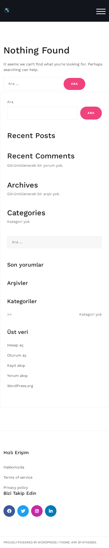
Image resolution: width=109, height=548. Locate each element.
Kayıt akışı (16, 365)
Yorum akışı (17, 375)
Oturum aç (17, 355)
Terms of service (17, 477)
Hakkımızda (13, 467)
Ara (10, 102)
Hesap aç (15, 345)
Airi (74, 542)
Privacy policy (15, 487)
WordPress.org (20, 386)
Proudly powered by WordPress (30, 542)
